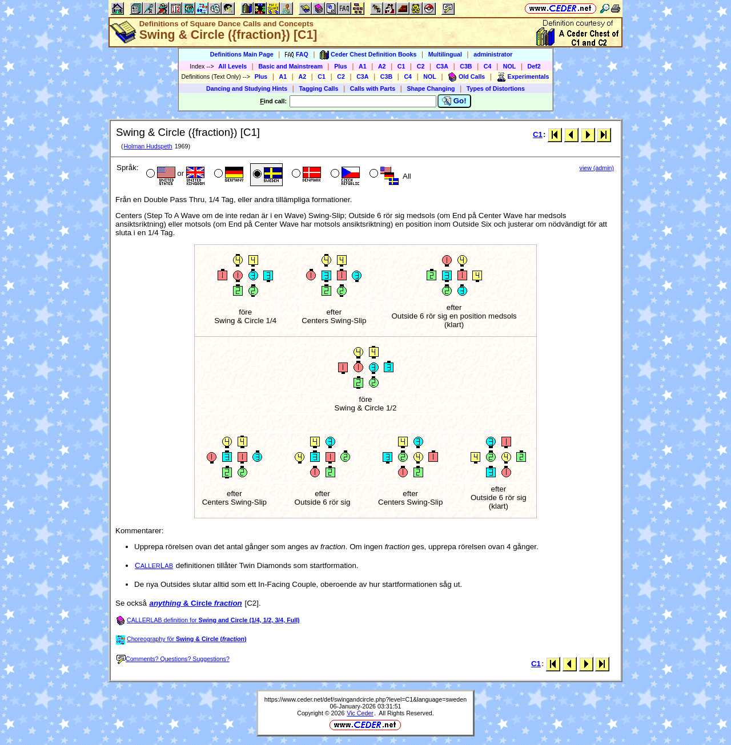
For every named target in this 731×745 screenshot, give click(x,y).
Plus (340, 66)
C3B (466, 66)
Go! (454, 101)
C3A (442, 66)
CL (154, 565)
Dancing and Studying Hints (246, 88)
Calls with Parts (372, 88)
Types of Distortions (496, 88)
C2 (421, 66)
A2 (382, 66)
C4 (488, 66)
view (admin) (597, 167)
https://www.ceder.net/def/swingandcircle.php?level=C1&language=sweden (365, 699)
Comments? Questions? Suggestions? (173, 658)
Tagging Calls (318, 88)
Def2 (534, 66)
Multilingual (445, 54)
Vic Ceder (360, 713)
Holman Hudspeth (147, 146)
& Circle (196, 603)
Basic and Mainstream (290, 66)
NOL (509, 66)
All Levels (232, 66)
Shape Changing (431, 88)
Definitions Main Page (242, 54)
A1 (363, 66)
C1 (401, 66)
